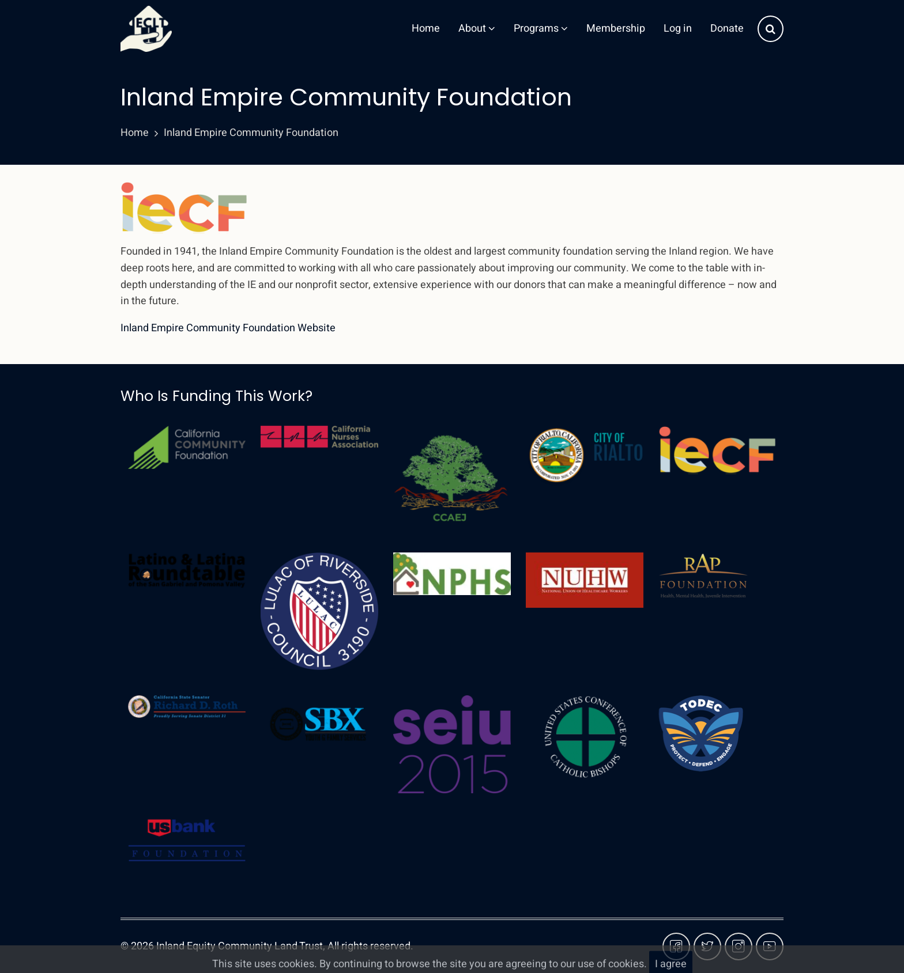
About (476, 28)
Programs (541, 28)
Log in (678, 28)
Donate (727, 28)
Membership (615, 28)
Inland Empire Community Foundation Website (228, 328)
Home (426, 28)
